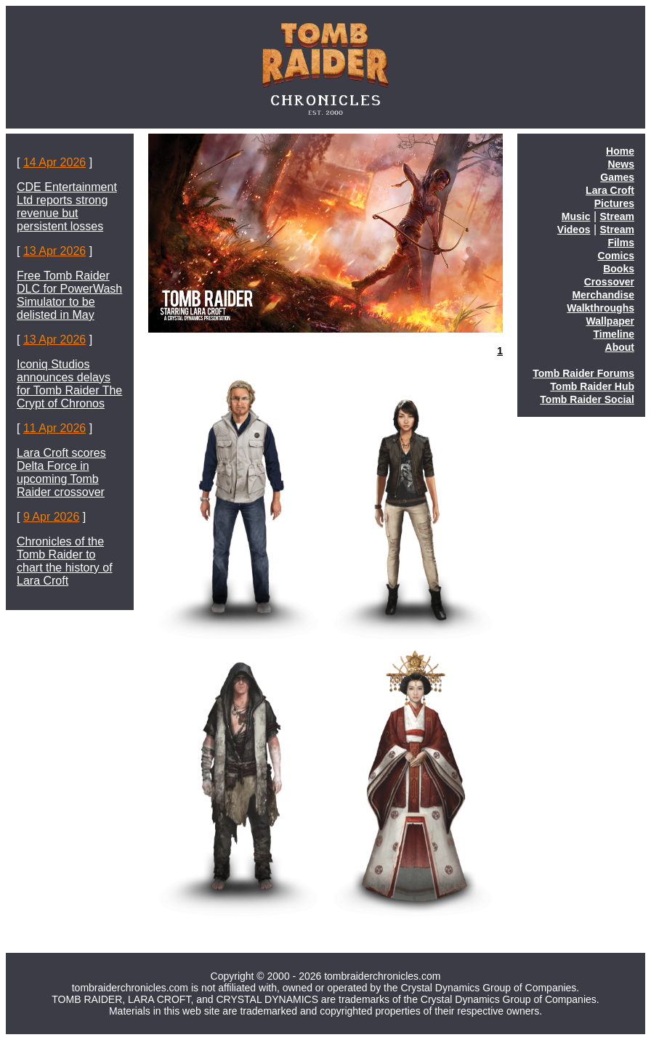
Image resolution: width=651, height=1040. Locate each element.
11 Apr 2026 (54, 428)
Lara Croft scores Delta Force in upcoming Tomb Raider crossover (61, 472)
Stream (617, 216)
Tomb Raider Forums (583, 373)
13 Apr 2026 (54, 251)
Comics (615, 255)
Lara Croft (610, 190)
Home (620, 151)
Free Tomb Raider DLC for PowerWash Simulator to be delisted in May (69, 295)
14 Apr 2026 (54, 162)
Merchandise (603, 295)
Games (617, 177)
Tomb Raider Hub (592, 386)
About (619, 347)
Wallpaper (610, 321)
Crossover (609, 282)
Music (576, 216)
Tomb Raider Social (587, 399)
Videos (574, 229)
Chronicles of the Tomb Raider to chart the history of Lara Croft (65, 561)
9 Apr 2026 (51, 517)
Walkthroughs (600, 308)
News (620, 164)
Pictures (614, 203)
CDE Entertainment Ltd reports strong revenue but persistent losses (67, 206)
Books (618, 269)
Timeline (613, 334)
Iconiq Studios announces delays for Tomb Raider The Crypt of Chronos (69, 384)
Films (620, 242)
